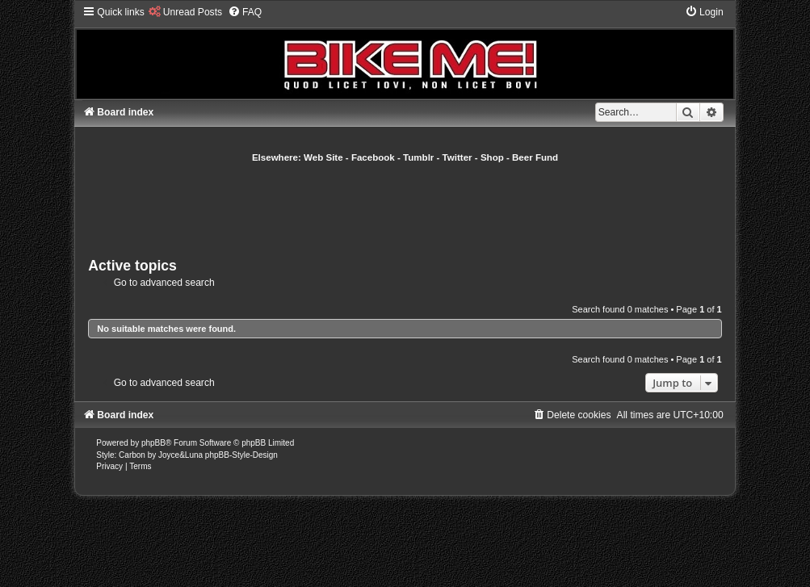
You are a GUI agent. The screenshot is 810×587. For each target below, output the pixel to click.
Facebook (373, 157)
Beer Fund (535, 157)
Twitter (457, 157)
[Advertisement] (405, 208)
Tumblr (418, 157)
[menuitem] (185, 12)
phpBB (153, 442)
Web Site (323, 157)
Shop (492, 157)
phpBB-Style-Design (241, 455)
